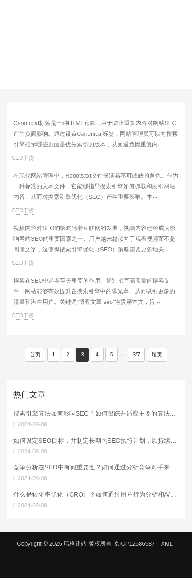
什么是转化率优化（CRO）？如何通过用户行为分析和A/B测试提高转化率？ (96, 494)
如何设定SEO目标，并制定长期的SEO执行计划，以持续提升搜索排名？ (96, 440)
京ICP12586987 (134, 543)
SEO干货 (23, 158)
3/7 (136, 355)
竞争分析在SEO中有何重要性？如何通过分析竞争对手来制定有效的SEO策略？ (96, 467)
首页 (35, 355)
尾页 (157, 355)
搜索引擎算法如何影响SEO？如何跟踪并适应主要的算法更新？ (96, 413)
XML (167, 543)
